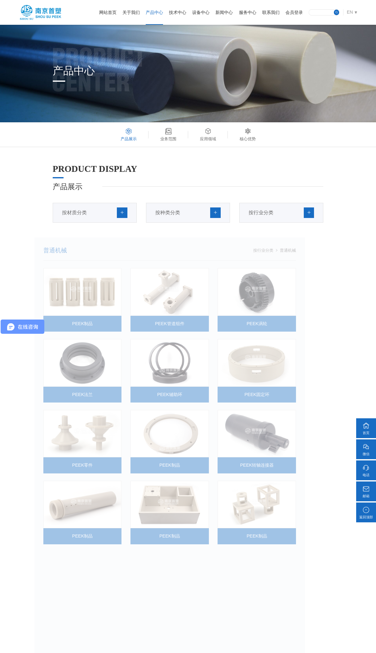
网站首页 (108, 12)
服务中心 (247, 12)
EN (350, 12)
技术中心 (177, 12)
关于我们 (131, 12)
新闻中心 (224, 12)
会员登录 (294, 12)
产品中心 (154, 12)
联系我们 (271, 12)
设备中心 (201, 12)
